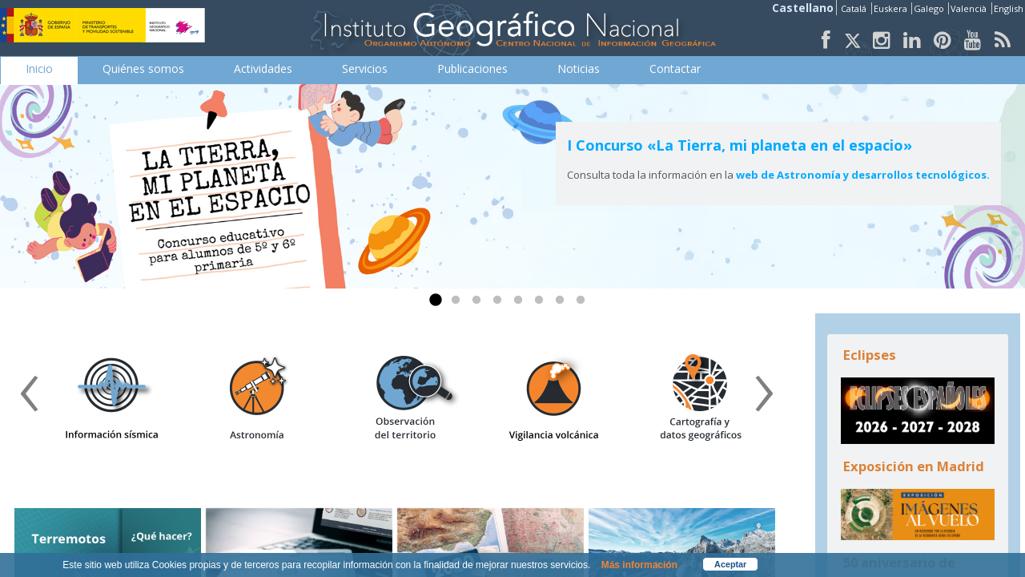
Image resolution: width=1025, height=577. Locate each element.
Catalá (855, 8)
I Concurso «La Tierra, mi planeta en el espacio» (739, 145)
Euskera (892, 8)
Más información (639, 565)
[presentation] (29, 399)
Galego (930, 8)
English (1008, 8)
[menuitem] (39, 69)
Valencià (970, 8)
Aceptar (730, 564)
